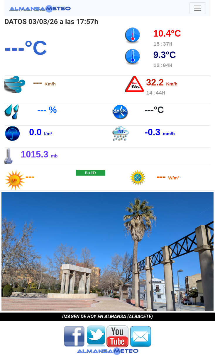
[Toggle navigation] (197, 8)
